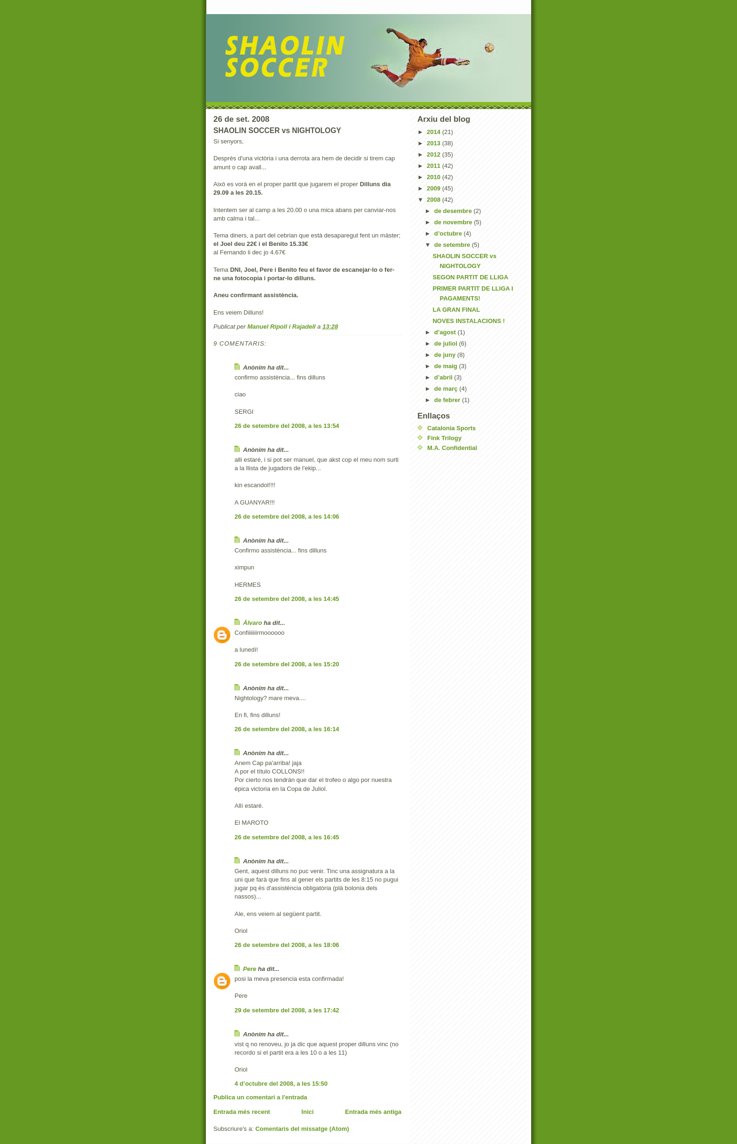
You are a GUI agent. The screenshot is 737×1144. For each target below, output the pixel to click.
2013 (434, 143)
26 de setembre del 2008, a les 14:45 (287, 598)
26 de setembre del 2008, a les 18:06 (287, 944)
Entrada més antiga (373, 1111)
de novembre (454, 222)
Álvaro (252, 622)
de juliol (446, 343)
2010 (434, 177)
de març (446, 388)
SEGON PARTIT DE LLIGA (470, 277)
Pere (249, 968)
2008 (434, 199)
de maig (446, 366)
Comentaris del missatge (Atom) (302, 1128)
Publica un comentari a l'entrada (260, 1097)
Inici (307, 1111)
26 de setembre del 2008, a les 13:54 (287, 425)
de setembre (453, 244)
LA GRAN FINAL (456, 309)
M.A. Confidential (452, 447)
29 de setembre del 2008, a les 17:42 (287, 1010)
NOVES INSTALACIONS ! (468, 320)
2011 (434, 165)
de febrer (448, 399)
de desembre (454, 210)
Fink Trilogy (444, 438)
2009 (434, 188)
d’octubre (449, 233)
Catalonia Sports (451, 428)
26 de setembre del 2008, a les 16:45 (287, 837)
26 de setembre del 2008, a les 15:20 (287, 664)
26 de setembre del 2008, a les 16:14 (287, 729)
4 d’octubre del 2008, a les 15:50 (281, 1083)
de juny (445, 354)
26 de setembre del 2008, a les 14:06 (287, 516)
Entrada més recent (241, 1111)
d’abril (444, 377)
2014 (434, 131)
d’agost (446, 332)
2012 (434, 154)
